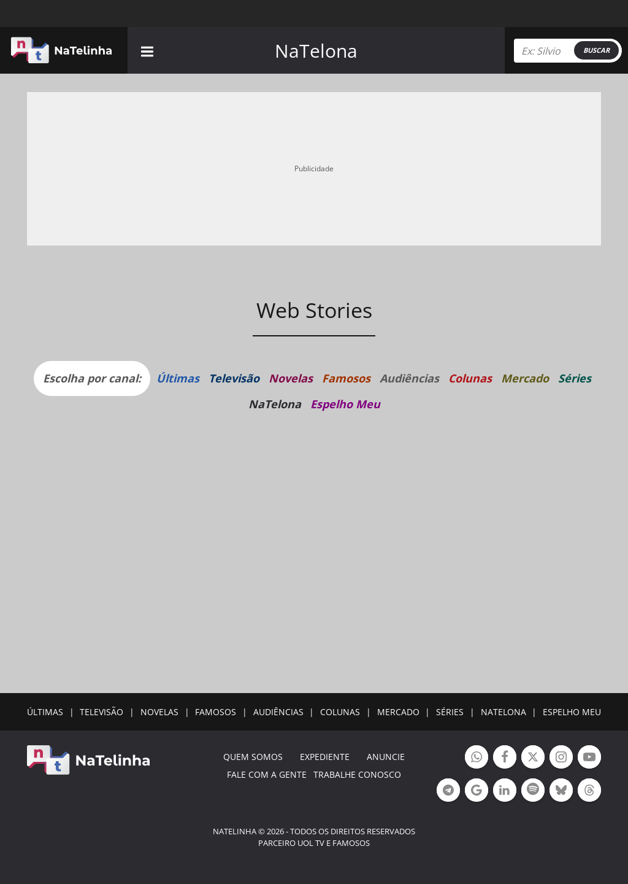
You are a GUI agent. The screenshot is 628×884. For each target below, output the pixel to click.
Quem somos (253, 756)
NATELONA (503, 712)
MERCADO (398, 712)
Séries (574, 378)
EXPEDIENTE (325, 756)
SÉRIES (450, 712)
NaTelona (316, 50)
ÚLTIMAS (45, 712)
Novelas (291, 378)
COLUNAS (340, 712)
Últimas (177, 378)
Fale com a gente (267, 774)
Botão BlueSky (561, 791)
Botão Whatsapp (476, 758)
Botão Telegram (448, 791)
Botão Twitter (533, 758)
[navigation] (147, 50)
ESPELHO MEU (572, 712)
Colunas (470, 378)
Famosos (346, 378)
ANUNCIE (386, 756)
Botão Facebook (504, 758)
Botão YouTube (589, 758)
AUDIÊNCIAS (278, 712)
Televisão (234, 378)
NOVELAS (159, 712)
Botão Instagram (561, 758)
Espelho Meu (345, 404)
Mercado (525, 378)
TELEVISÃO (101, 712)
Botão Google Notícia (476, 791)
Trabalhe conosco (357, 774)
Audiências (409, 378)
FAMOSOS (215, 712)
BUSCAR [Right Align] (596, 50)
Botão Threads (589, 791)
